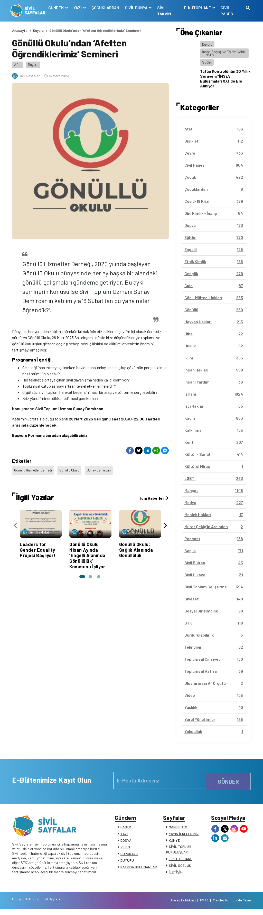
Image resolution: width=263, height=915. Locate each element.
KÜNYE (174, 842)
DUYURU (127, 862)
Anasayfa (19, 30)
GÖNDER (228, 780)
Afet (17, 64)
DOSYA (126, 842)
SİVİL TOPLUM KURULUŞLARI (178, 851)
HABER (125, 829)
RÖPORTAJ (129, 855)
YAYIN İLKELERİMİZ (184, 835)
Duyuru (38, 30)
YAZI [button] (79, 7)
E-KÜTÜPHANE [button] (197, 7)
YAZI (124, 835)
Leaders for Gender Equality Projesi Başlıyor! (37, 546)
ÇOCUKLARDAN (106, 7)
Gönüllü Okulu (70, 469)
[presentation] (15, 522)
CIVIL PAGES (226, 10)
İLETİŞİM (176, 874)
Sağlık (207, 62)
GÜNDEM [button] (58, 7)
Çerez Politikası (183, 905)
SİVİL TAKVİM (165, 10)
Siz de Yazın (241, 905)
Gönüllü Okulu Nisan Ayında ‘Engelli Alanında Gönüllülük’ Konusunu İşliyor (87, 552)
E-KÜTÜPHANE (180, 861)
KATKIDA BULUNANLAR (138, 869)
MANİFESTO (178, 829)
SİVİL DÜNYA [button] (137, 7)
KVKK (204, 905)
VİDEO (125, 849)
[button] (81, 573)
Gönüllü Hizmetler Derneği (33, 469)
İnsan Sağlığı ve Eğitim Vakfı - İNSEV (223, 53)
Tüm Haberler (153, 494)
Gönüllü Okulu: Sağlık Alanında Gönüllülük (136, 546)
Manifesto (220, 905)
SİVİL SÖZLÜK (180, 867)
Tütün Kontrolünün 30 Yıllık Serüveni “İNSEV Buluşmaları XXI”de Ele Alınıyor (225, 78)
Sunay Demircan (100, 469)
